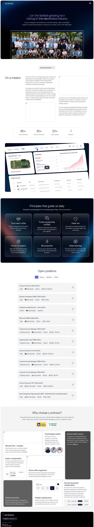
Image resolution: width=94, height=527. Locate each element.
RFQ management (51, 513)
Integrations (35, 488)
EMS (48, 488)
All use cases (50, 516)
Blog (63, 485)
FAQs (63, 499)
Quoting (49, 510)
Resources (65, 480)
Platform (35, 480)
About (78, 483)
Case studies (65, 494)
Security (35, 494)
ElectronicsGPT (67, 483)
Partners (35, 491)
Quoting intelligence (37, 485)
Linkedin (79, 494)
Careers (79, 485)
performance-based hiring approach (75, 452)
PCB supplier (50, 491)
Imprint (61, 521)
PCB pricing (35, 499)
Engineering (50, 499)
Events (63, 497)
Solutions (50, 480)
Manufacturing (50, 502)
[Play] (47, 177)
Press (78, 488)
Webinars (64, 491)
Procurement (50, 496)
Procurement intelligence (39, 483)
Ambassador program (82, 491)
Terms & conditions (53, 521)
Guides (64, 488)
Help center (65, 502)
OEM (48, 485)
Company (79, 480)
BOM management (52, 507)
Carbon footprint (37, 497)
